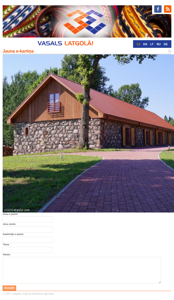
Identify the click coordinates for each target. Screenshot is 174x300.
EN (145, 44)
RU (159, 44)
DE (166, 44)
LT (151, 44)
